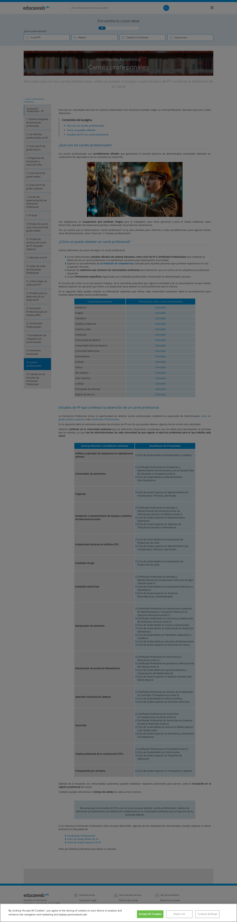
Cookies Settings (207, 914)
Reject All (179, 914)
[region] (118, 913)
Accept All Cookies (150, 914)
